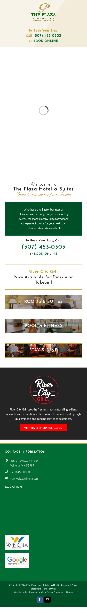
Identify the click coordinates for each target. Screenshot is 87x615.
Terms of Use (49, 588)
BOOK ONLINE (45, 41)
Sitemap (69, 592)
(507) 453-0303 (43, 247)
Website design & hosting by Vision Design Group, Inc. (39, 592)
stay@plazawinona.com (24, 478)
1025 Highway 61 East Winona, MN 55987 (24, 463)
